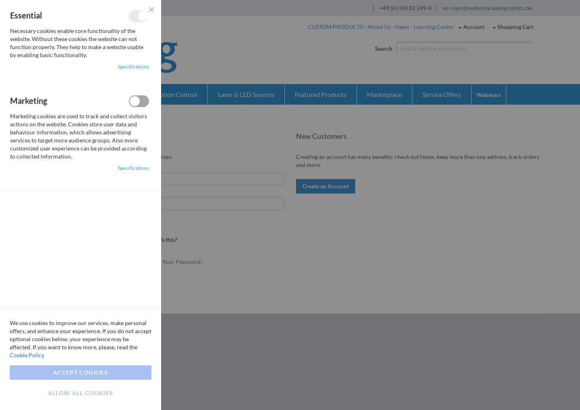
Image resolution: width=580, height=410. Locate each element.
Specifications (133, 67)
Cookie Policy (27, 355)
